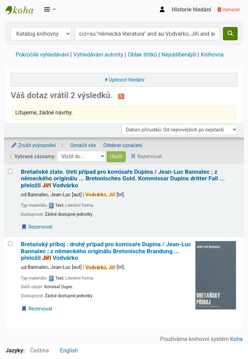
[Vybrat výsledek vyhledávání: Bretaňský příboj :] (10, 243)
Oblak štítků (142, 54)
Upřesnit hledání (126, 80)
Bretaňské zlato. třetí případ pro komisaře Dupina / (123, 179)
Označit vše (83, 145)
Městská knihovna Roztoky (23, 10)
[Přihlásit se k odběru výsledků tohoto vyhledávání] (121, 96)
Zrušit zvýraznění (33, 145)
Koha (236, 339)
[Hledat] (230, 33)
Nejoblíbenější (179, 54)
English (69, 350)
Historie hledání (191, 9)
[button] (50, 10)
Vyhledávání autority (98, 54)
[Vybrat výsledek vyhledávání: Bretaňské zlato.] (10, 171)
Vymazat (228, 9)
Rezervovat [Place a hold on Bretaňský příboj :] (36, 308)
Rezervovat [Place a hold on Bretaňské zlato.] (36, 227)
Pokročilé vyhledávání (42, 54)
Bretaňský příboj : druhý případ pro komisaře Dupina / (106, 251)
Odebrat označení (123, 145)
